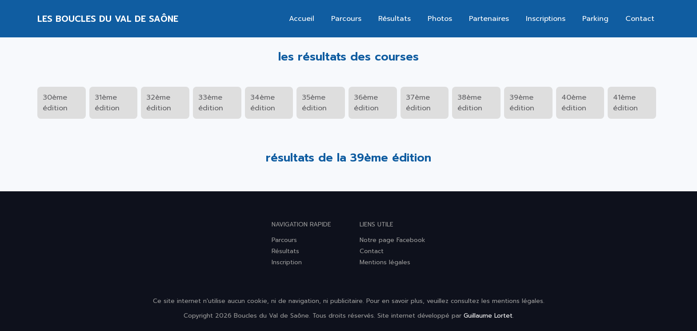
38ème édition (469, 102)
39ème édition (521, 102)
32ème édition (158, 102)
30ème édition (55, 102)
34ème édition (262, 102)
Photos (440, 18)
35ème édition (314, 102)
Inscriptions (545, 18)
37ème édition (418, 102)
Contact (639, 18)
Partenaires (489, 18)
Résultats (394, 18)
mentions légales (517, 301)
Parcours (346, 18)
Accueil (301, 18)
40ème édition (573, 102)
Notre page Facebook (392, 240)
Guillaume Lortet (488, 315)
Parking (595, 18)
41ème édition (625, 102)
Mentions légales (385, 262)
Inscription (287, 262)
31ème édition (107, 102)
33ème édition (210, 102)
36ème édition (366, 102)
